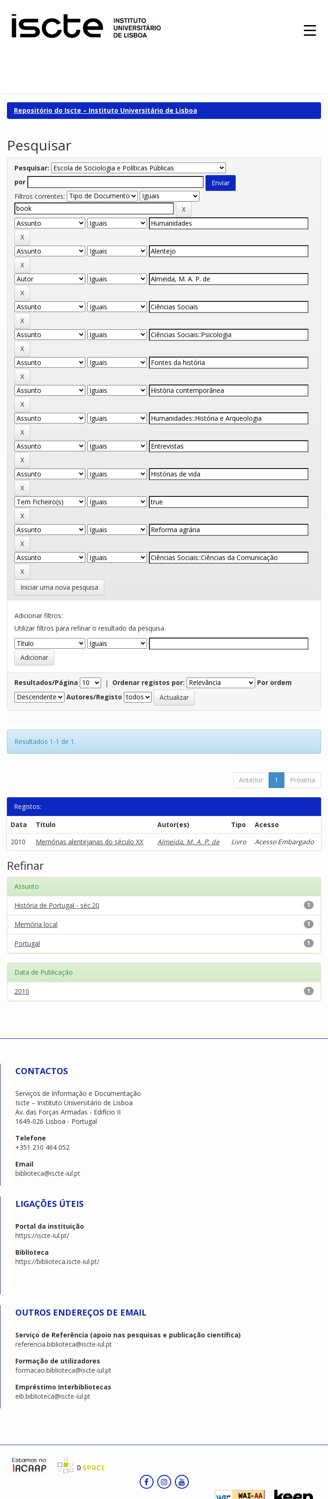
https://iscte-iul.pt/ (42, 1235)
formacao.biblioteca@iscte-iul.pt (63, 1370)
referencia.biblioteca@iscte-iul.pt (63, 1344)
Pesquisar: (31, 167)
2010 (21, 991)
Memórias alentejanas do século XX (89, 841)
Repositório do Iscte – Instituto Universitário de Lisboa (105, 110)
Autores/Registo (94, 696)
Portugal (27, 943)
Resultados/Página (46, 682)
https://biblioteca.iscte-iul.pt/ (57, 1261)
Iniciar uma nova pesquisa (59, 587)
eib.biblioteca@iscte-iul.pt (52, 1396)
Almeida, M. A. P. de (188, 841)
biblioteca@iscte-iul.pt (47, 1173)
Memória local (36, 924)
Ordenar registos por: (148, 682)
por (20, 181)
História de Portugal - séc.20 (56, 905)
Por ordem (274, 682)
